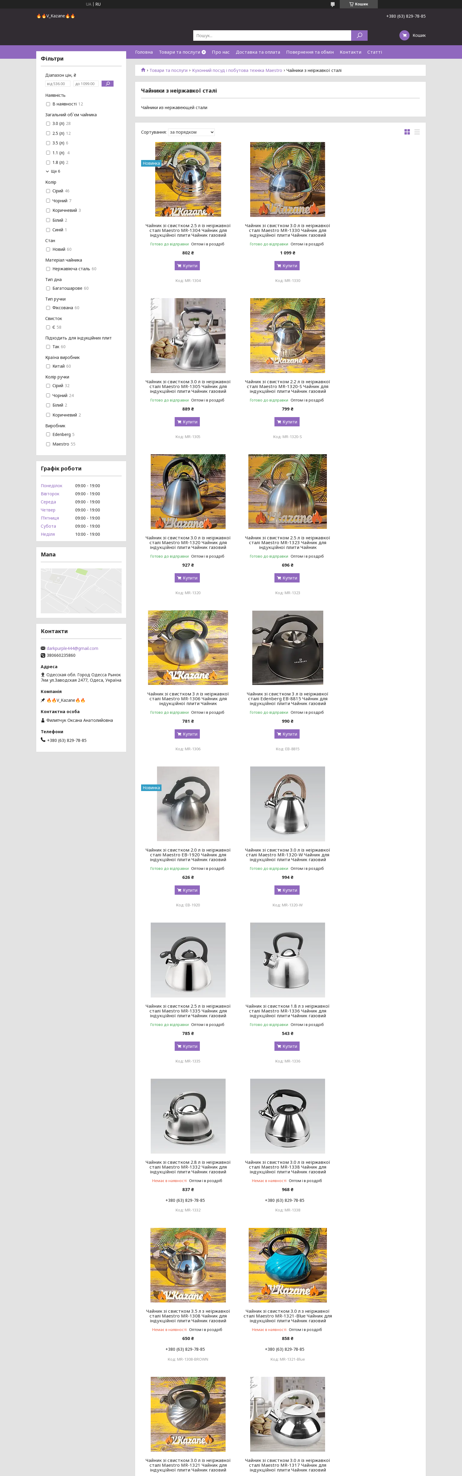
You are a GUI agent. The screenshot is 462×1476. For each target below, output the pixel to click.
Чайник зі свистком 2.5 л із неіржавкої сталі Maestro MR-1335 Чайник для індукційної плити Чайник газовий (280, 698)
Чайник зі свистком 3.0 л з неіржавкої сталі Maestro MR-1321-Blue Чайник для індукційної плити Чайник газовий (185, 1003)
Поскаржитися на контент (225, 1470)
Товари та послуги (179, 52)
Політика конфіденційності (274, 1470)
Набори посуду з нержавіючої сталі (42, 1407)
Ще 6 (55, 171)
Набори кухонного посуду (33, 1400)
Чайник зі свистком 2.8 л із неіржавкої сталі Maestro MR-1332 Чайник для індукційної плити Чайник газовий (185, 854)
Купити (187, 265)
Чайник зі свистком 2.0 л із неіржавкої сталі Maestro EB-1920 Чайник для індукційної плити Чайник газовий (375, 542)
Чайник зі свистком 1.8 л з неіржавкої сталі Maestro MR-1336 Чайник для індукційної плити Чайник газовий (375, 698)
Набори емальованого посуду (37, 1421)
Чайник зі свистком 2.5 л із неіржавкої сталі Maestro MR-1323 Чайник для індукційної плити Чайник (375, 386)
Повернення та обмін (310, 52)
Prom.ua (260, 1464)
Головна (144, 52)
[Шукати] (359, 35)
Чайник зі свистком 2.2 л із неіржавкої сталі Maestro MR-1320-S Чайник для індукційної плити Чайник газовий (185, 386)
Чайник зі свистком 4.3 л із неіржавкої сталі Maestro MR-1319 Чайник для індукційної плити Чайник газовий (375, 1153)
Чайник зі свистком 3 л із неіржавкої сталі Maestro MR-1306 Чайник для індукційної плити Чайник (186, 542)
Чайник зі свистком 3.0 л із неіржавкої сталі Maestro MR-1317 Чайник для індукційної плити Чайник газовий (375, 1003)
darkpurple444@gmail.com (72, 648)
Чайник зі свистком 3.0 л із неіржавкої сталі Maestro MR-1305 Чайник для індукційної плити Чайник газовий (375, 230)
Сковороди (17, 1436)
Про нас (221, 52)
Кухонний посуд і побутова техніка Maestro (237, 70)
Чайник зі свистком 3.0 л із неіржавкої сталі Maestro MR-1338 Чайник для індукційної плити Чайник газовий (280, 854)
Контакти (350, 52)
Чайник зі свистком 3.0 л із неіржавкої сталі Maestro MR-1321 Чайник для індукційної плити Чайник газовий (280, 1003)
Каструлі (14, 1443)
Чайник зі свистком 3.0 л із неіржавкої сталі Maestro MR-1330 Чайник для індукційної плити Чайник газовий (280, 230)
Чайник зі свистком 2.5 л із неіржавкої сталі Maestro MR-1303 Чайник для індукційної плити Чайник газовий (280, 1301)
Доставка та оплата (258, 52)
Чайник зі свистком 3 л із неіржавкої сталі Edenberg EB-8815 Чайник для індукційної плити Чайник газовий (280, 542)
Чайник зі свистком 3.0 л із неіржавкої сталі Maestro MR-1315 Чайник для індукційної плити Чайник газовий (375, 1301)
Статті (374, 52)
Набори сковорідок (26, 1428)
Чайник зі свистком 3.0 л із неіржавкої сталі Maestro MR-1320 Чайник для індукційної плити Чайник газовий (280, 386)
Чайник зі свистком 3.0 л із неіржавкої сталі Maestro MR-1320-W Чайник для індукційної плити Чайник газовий (185, 698)
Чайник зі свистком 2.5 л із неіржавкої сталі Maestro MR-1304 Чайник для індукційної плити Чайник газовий (185, 230)
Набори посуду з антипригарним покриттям (51, 1414)
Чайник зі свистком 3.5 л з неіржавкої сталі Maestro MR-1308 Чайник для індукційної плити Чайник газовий (375, 854)
